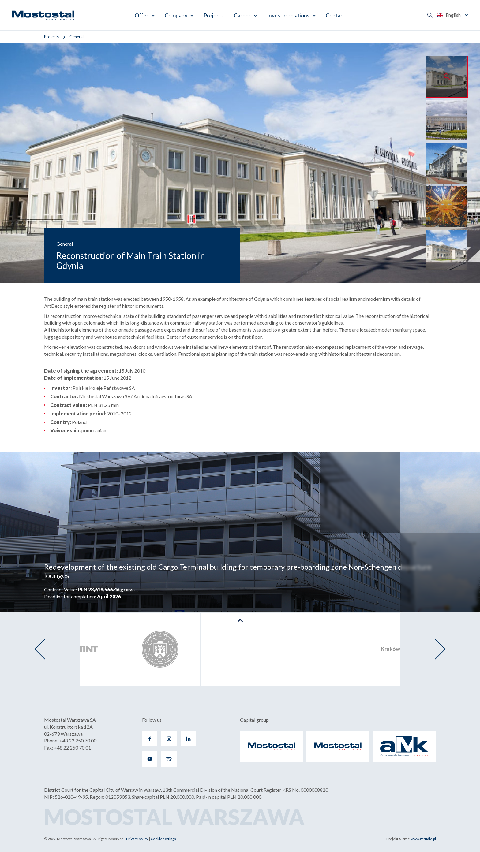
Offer (141, 15)
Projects (214, 15)
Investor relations (288, 15)
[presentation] (40, 649)
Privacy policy (137, 838)
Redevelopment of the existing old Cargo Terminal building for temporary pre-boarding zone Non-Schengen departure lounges (237, 571)
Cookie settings (163, 838)
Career (242, 15)
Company (176, 15)
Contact (335, 15)
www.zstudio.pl (423, 838)
